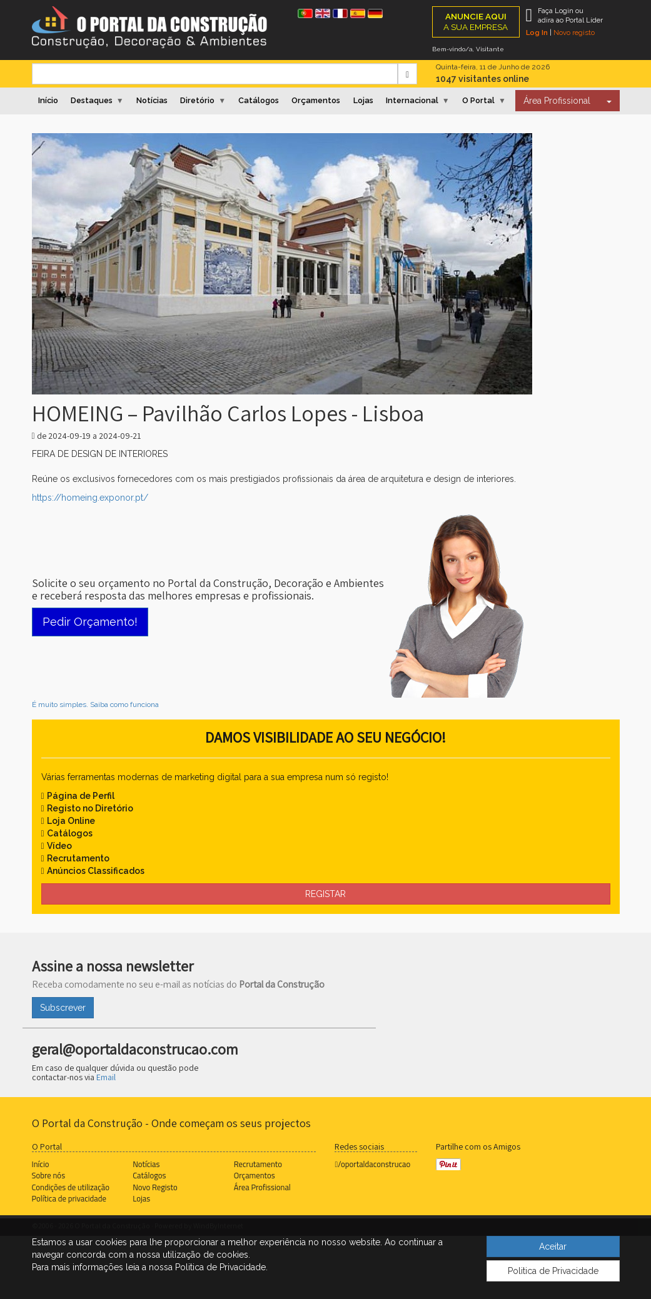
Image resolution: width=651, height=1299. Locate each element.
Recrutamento (258, 1164)
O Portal (478, 100)
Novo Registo (155, 1187)
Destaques (92, 100)
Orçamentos (315, 100)
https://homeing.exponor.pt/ (90, 498)
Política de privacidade (69, 1198)
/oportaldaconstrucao (372, 1164)
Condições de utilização (70, 1187)
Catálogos (258, 100)
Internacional (412, 100)
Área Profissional (556, 101)
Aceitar (553, 1246)
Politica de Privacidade (553, 1271)
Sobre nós (49, 1175)
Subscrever (63, 1008)
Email (106, 1077)
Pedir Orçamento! (90, 621)
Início (48, 100)
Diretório (197, 100)
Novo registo (574, 32)
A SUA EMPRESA (475, 21)
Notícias (152, 100)
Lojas (363, 100)
